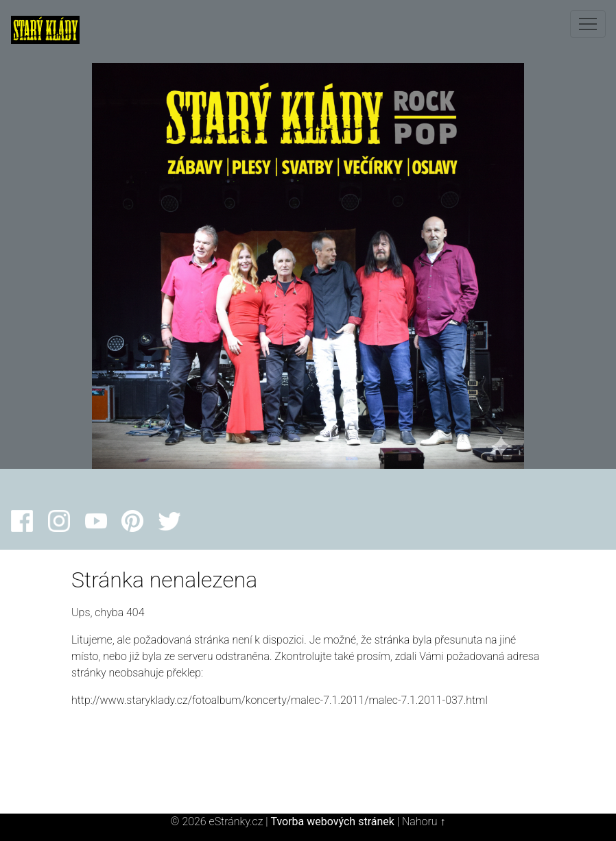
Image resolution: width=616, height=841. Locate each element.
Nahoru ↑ (423, 821)
